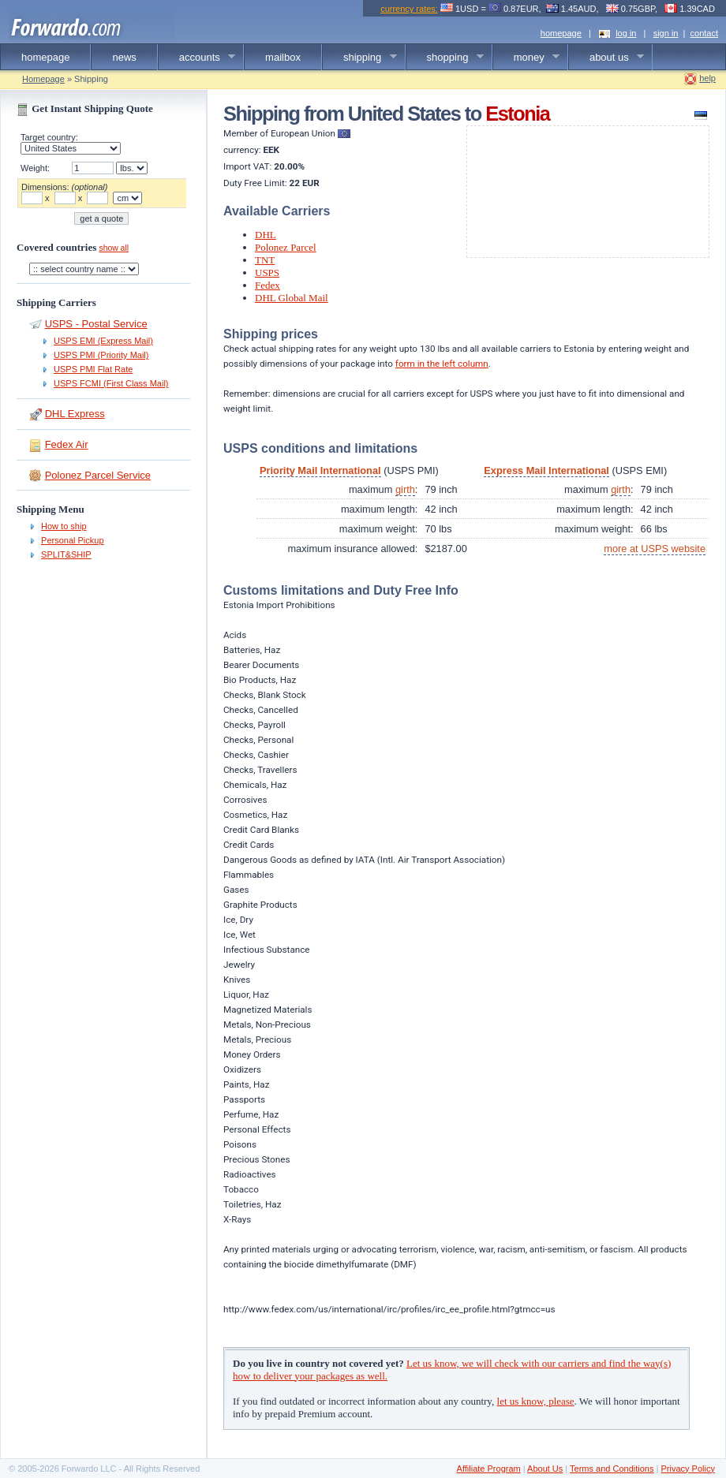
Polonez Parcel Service (98, 475)
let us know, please (535, 1401)
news (124, 57)
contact (704, 33)
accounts (197, 57)
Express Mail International (546, 470)
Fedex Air (66, 444)
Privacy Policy (687, 1468)
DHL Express (75, 414)
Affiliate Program (489, 1468)
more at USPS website (654, 548)
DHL (265, 235)
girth (405, 489)
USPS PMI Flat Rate (93, 369)
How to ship (63, 526)
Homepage (43, 79)
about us (606, 57)
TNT (265, 260)
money (526, 57)
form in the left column (441, 363)
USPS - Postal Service (96, 324)
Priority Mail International (320, 470)
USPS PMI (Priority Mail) (101, 355)
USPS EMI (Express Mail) (103, 340)
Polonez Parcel (285, 247)
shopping (445, 57)
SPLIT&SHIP (66, 554)
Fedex (267, 285)
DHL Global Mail (291, 298)
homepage (561, 33)
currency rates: (409, 8)
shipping (360, 57)
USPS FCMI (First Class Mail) (111, 383)
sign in (666, 33)
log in (626, 33)
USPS (267, 272)
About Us (545, 1468)
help (707, 78)
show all (114, 248)
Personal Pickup (72, 540)
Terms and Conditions (611, 1468)
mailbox (283, 57)
